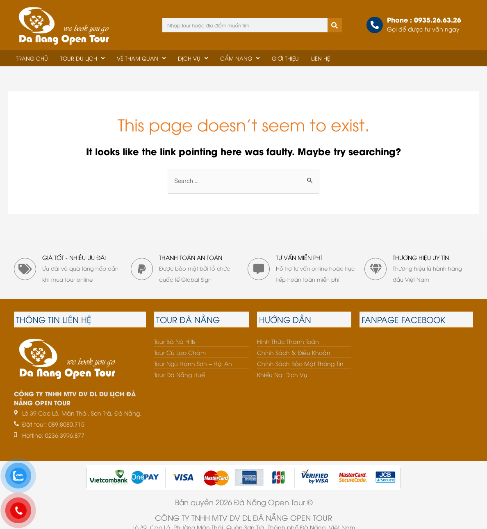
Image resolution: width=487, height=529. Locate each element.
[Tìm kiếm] (335, 25)
